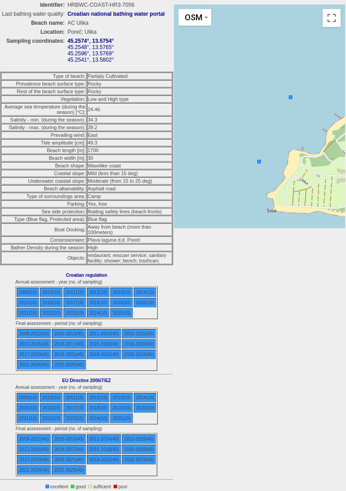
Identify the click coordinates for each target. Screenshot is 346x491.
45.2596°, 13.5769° (91, 53)
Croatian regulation (86, 275)
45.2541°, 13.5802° (91, 60)
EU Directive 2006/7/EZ (86, 380)
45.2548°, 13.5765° (91, 47)
